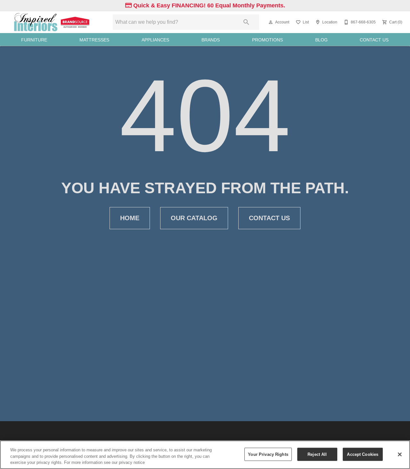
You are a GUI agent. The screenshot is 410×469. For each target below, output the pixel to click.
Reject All (317, 453)
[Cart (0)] (391, 22)
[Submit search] (246, 22)
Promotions (267, 39)
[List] (301, 22)
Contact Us (374, 39)
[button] (271, 22)
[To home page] (52, 22)
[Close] (400, 454)
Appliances (155, 39)
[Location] (325, 22)
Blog (321, 39)
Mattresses (94, 39)
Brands (210, 39)
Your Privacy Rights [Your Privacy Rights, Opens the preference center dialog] (268, 453)
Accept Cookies (362, 453)
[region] (205, 454)
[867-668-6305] (359, 22)
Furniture (34, 39)
